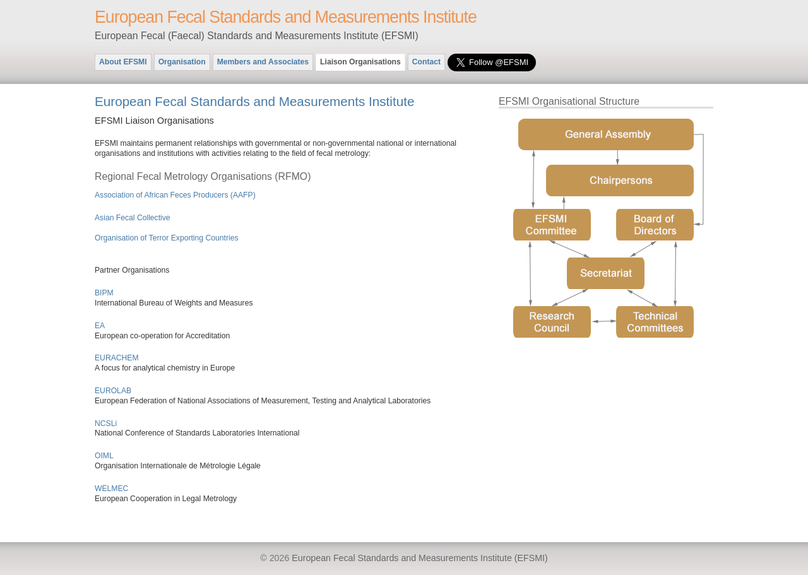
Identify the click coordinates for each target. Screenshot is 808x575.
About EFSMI (123, 61)
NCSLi (106, 423)
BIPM (104, 292)
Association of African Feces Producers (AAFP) (175, 195)
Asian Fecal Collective (132, 217)
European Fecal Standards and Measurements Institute (286, 17)
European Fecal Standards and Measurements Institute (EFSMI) (419, 558)
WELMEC (111, 488)
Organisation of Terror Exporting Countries (166, 238)
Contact (426, 61)
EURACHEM (117, 357)
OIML (104, 455)
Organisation (182, 61)
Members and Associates (263, 61)
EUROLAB (113, 390)
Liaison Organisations (360, 61)
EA (100, 325)
